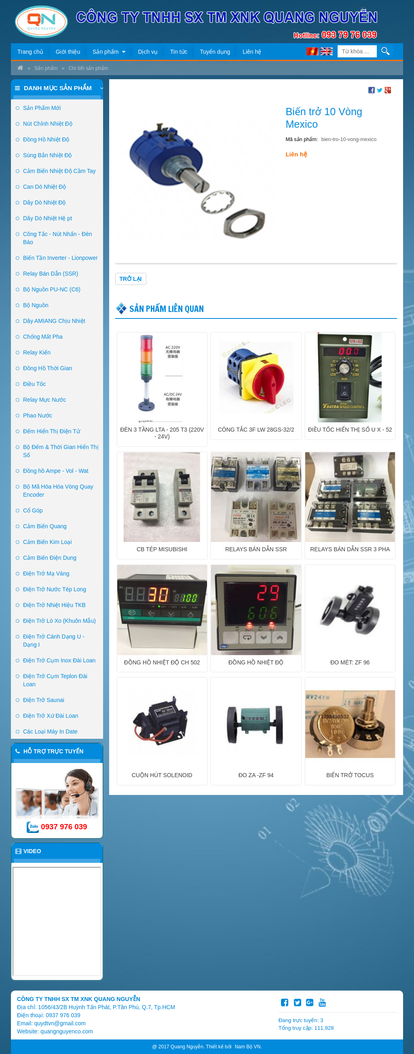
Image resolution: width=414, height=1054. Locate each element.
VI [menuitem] (312, 51)
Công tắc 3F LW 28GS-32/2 (256, 429)
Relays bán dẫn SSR (256, 549)
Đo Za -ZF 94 (256, 775)
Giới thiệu (68, 51)
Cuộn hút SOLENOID (162, 775)
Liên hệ (252, 51)
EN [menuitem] (327, 51)
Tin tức (179, 51)
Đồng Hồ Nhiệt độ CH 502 (162, 662)
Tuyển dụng (215, 51)
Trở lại (131, 279)
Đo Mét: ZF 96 (350, 662)
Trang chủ (30, 51)
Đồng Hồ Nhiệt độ (255, 662)
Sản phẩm (109, 51)
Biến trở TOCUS (350, 775)
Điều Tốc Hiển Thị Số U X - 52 (350, 429)
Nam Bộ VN (248, 1047)
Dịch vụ (148, 51)
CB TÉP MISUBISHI (162, 549)
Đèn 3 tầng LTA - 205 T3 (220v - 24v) (162, 433)
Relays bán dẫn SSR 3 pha (350, 549)
